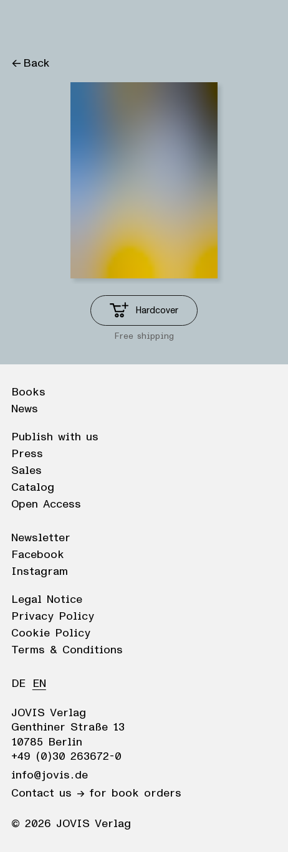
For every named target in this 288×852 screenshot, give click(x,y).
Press (27, 454)
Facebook (37, 555)
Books (28, 392)
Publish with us (54, 437)
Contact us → (47, 793)
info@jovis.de (49, 775)
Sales (26, 470)
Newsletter (40, 538)
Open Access (46, 504)
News (24, 409)
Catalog (32, 487)
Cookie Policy (50, 633)
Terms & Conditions (67, 650)
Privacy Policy (52, 616)
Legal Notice (46, 599)
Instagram (39, 571)
